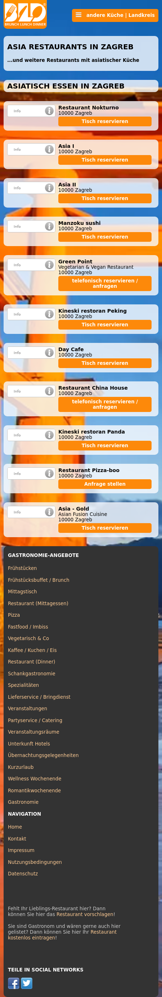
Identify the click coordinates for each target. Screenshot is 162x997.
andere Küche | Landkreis (115, 15)
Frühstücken (22, 568)
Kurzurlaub (20, 767)
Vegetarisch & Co (28, 638)
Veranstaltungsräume (33, 732)
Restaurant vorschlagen (85, 914)
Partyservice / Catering (35, 720)
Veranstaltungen (27, 708)
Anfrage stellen (105, 484)
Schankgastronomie (31, 673)
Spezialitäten (23, 685)
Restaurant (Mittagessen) (38, 603)
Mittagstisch (22, 591)
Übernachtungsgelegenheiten (43, 755)
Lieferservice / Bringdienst (39, 697)
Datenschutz (23, 873)
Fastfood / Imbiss (28, 627)
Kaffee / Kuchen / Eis (32, 650)
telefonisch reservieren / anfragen (105, 283)
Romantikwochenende (34, 790)
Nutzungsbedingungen (35, 862)
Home (15, 827)
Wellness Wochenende (34, 778)
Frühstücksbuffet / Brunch (38, 580)
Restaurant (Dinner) (31, 662)
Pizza (14, 615)
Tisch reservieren (105, 121)
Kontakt (17, 839)
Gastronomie (23, 802)
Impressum (21, 850)
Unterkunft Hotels (29, 744)
